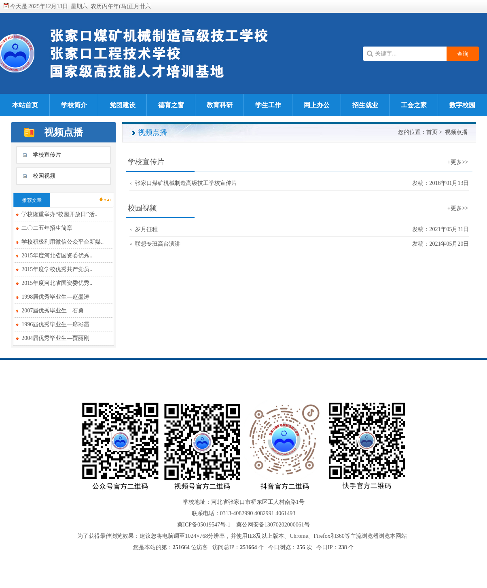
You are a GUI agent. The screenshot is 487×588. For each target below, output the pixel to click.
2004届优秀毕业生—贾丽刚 (55, 338)
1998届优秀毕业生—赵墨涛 (55, 297)
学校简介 (74, 105)
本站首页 (25, 105)
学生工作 (268, 105)
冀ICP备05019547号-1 (203, 525)
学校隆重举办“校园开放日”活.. (59, 214)
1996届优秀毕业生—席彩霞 (55, 324)
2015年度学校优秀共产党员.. (56, 269)
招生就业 (365, 105)
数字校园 (462, 105)
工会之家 (414, 105)
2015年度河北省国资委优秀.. (56, 256)
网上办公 (317, 105)
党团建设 (123, 105)
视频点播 (456, 132)
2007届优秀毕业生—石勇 (52, 311)
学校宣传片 (47, 155)
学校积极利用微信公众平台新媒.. (62, 242)
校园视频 (44, 176)
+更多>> (457, 162)
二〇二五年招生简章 (46, 228)
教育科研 (220, 105)
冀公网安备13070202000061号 (273, 525)
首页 (432, 132)
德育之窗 (171, 105)
